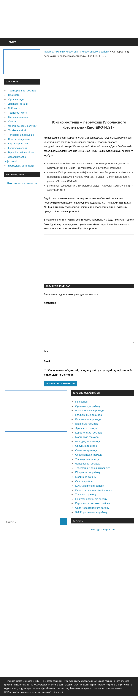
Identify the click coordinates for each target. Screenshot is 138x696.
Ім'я (46, 351)
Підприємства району (87, 472)
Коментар (50, 302)
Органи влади (16, 99)
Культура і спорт (17, 148)
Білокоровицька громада (89, 410)
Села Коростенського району (92, 507)
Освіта (12, 121)
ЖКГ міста (14, 108)
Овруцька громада (86, 445)
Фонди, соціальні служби (22, 125)
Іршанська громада (86, 423)
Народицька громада (87, 441)
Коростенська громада (88, 432)
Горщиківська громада (88, 419)
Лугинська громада (86, 428)
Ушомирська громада (87, 459)
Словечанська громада (88, 454)
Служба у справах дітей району (93, 490)
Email (47, 361)
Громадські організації (21, 165)
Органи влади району (87, 406)
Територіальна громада (22, 90)
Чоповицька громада (87, 463)
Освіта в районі (84, 481)
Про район (81, 401)
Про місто (13, 94)
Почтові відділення (19, 139)
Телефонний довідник (21, 134)
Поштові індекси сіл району (91, 498)
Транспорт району (85, 494)
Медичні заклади (18, 117)
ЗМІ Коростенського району (91, 512)
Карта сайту (59, 692)
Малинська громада (87, 436)
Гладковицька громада (88, 414)
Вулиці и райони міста (21, 152)
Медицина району (85, 476)
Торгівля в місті (17, 130)
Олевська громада (86, 450)
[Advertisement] (79, 26)
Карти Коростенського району (92, 503)
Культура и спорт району (89, 485)
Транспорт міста (17, 112)
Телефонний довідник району (92, 467)
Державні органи (18, 103)
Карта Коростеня (18, 143)
